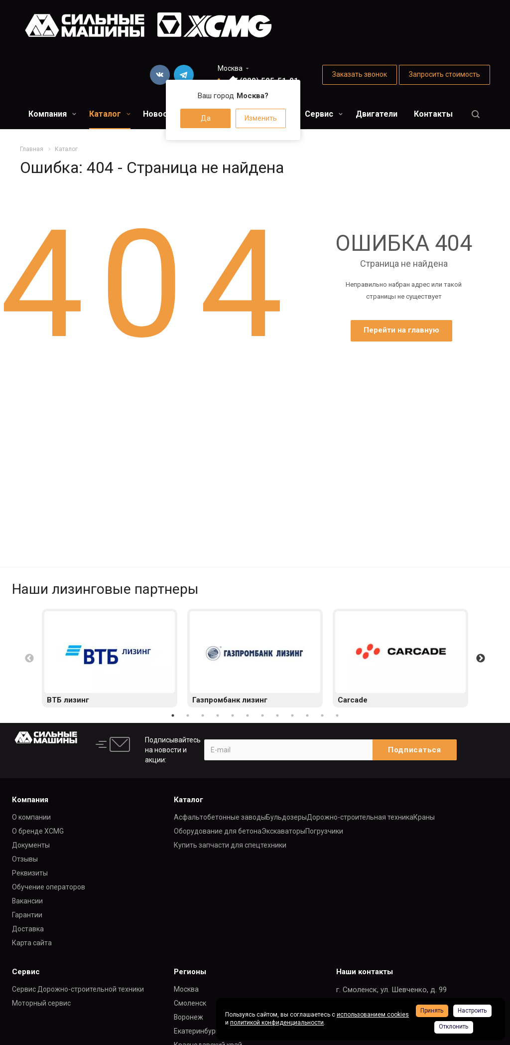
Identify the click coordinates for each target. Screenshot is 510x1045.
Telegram (184, 75)
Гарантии (27, 915)
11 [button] (322, 715)
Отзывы (25, 859)
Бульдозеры (286, 817)
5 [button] (233, 715)
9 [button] (292, 715)
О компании (31, 817)
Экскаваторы (283, 831)
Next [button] (481, 659)
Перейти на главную (401, 330)
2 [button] (188, 715)
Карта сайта (32, 943)
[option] (109, 658)
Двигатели (376, 114)
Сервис (324, 114)
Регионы (190, 971)
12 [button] (337, 715)
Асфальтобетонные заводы (220, 817)
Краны (424, 817)
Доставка (28, 929)
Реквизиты (30, 873)
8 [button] (277, 715)
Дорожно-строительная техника (360, 817)
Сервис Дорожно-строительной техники (78, 989)
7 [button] (262, 715)
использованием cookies (373, 1014)
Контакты (433, 114)
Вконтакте (160, 75)
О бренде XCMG (38, 831)
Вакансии (27, 901)
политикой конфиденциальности (277, 1022)
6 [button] (248, 715)
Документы (31, 845)
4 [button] (218, 715)
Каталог (109, 114)
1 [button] (173, 715)
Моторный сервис (41, 1003)
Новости (159, 114)
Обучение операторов (48, 887)
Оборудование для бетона (217, 831)
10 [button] (307, 715)
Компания (52, 114)
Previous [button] (29, 659)
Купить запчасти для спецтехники (230, 845)
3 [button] (203, 715)
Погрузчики (324, 831)
